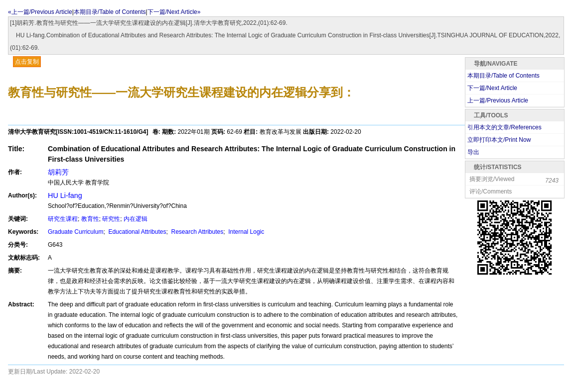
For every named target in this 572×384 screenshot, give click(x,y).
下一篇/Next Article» (174, 11)
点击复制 (27, 61)
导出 (473, 152)
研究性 (111, 218)
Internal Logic (245, 231)
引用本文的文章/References (504, 127)
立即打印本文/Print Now (499, 139)
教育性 (90, 218)
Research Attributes (196, 231)
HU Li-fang (65, 195)
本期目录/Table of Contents (110, 11)
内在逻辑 (135, 218)
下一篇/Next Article (492, 88)
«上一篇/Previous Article (40, 11)
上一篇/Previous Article (497, 100)
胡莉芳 (58, 172)
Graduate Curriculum (75, 231)
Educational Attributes (136, 231)
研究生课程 (63, 218)
